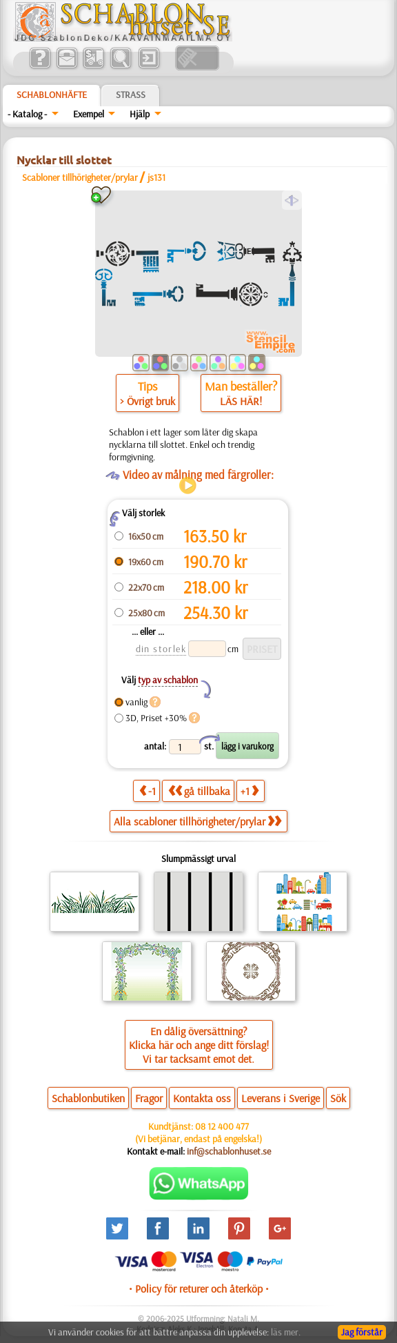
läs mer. (286, 1332)
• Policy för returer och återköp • (199, 1288)
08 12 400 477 (222, 1126)
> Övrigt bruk (147, 401)
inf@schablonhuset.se (229, 1151)
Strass (130, 94)
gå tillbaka (199, 790)
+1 (249, 790)
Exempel (88, 114)
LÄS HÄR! (241, 401)
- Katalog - (27, 114)
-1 (147, 790)
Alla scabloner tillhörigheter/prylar (197, 821)
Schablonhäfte (52, 94)
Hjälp (140, 114)
